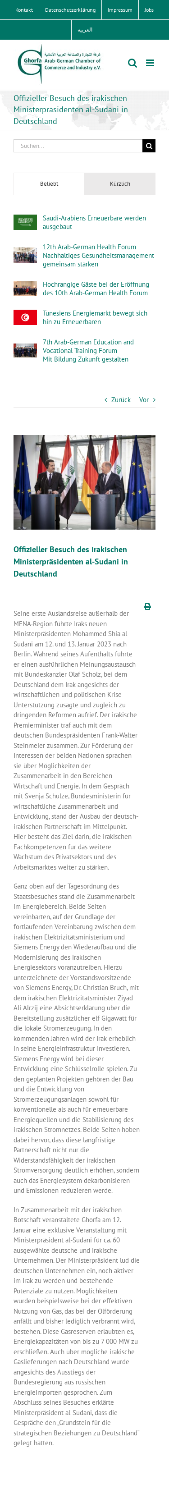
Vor (144, 399)
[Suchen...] (78, 145)
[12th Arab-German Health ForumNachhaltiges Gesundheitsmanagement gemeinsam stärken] (25, 252)
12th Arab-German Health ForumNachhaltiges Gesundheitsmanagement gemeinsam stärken (98, 255)
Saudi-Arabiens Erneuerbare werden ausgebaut (94, 222)
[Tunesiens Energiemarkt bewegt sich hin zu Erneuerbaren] (25, 314)
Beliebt (49, 184)
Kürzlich (120, 184)
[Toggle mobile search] (132, 63)
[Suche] (148, 145)
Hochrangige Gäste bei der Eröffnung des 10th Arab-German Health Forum (96, 288)
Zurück (121, 399)
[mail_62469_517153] (84, 482)
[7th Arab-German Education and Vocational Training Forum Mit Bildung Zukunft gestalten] (25, 348)
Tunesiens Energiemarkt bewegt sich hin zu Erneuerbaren (95, 317)
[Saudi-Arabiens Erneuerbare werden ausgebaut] (25, 219)
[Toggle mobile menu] (150, 63)
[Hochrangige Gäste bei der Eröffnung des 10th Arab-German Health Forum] (25, 286)
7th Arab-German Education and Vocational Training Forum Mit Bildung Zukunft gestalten (88, 350)
